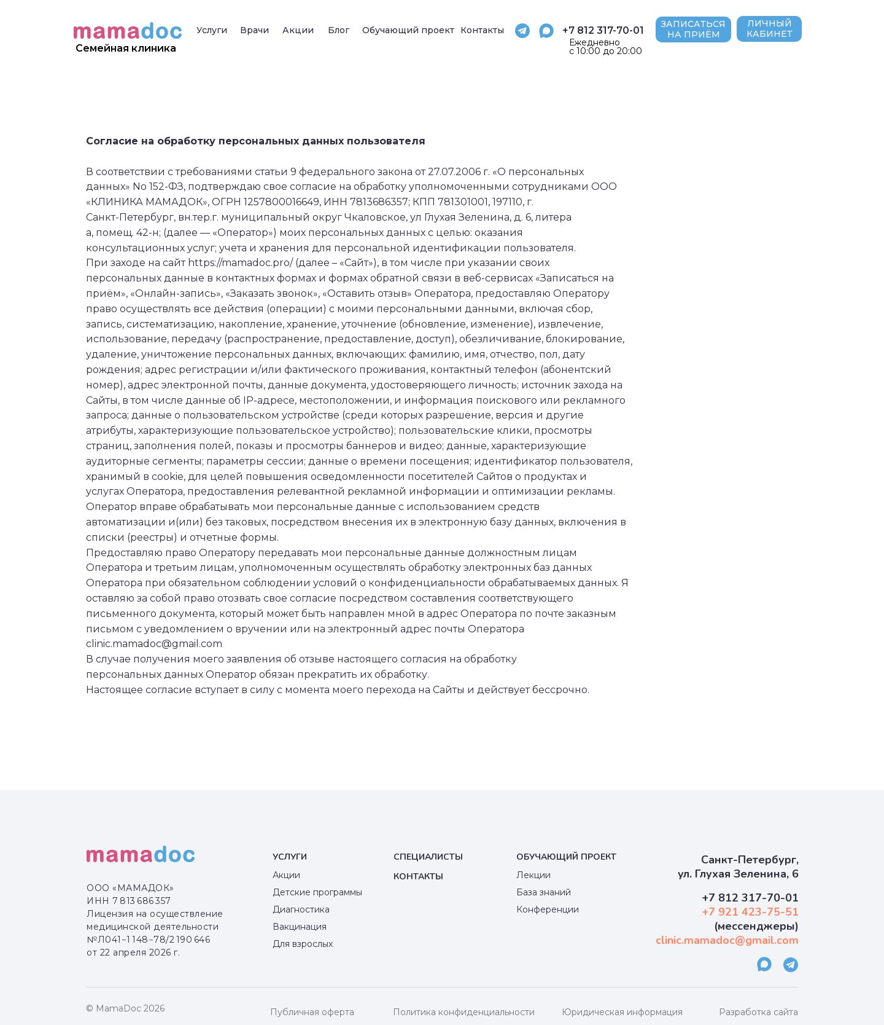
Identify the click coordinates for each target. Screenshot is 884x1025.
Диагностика (301, 909)
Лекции (533, 875)
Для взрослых (303, 943)
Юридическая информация (622, 1012)
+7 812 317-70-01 (603, 30)
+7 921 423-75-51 (750, 912)
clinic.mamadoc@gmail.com (727, 940)
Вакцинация (300, 926)
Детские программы (317, 892)
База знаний (543, 892)
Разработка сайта (758, 1012)
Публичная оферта (312, 1012)
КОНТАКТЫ (418, 876)
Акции (286, 875)
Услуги (290, 857)
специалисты (428, 857)
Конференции (547, 909)
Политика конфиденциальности (464, 1012)
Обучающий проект (566, 857)
